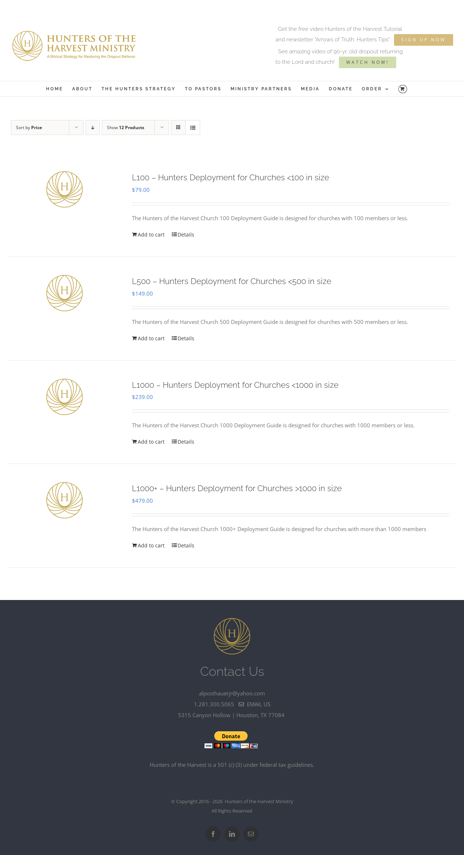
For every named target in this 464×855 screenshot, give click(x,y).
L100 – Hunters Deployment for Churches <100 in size (230, 177)
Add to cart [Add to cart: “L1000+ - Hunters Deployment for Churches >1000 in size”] (151, 545)
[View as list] (193, 127)
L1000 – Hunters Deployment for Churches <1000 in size (235, 385)
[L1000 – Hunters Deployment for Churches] (64, 397)
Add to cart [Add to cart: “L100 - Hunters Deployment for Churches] (151, 234)
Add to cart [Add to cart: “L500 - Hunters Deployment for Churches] (151, 338)
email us (254, 704)
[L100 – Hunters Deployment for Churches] (64, 189)
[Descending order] (93, 127)
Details (186, 234)
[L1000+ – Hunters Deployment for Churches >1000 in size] (64, 500)
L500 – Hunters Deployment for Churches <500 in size (231, 281)
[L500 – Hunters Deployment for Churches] (64, 293)
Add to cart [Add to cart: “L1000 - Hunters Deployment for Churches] (151, 441)
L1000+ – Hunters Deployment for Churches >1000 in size (237, 488)
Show (125, 127)
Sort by (29, 127)
